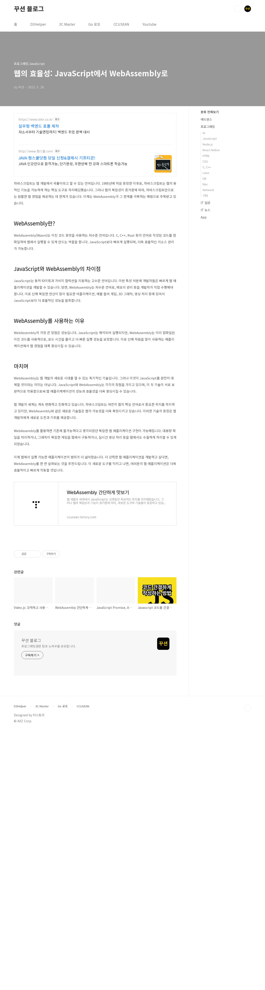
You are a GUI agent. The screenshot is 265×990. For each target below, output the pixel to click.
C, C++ (207, 167)
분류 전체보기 (210, 112)
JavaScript (210, 138)
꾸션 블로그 (29, 8)
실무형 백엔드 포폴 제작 (38, 126)
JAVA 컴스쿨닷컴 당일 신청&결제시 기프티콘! (56, 157)
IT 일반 (205, 202)
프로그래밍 (208, 126)
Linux (206, 173)
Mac (205, 184)
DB (204, 178)
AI (204, 133)
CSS (205, 161)
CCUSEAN (121, 24)
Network (208, 190)
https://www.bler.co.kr (35, 119)
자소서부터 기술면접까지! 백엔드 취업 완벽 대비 (54, 131)
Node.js (208, 144)
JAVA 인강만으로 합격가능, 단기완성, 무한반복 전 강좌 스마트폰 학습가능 (72, 163)
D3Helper (38, 24)
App (204, 217)
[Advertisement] (95, 341)
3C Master (67, 24)
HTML (206, 156)
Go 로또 (94, 24)
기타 (205, 195)
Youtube (149, 24)
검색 (237, 8)
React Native (211, 150)
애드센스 (206, 119)
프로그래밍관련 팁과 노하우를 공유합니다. (48, 769)
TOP (247, 830)
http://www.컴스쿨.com (35, 151)
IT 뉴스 (205, 210)
